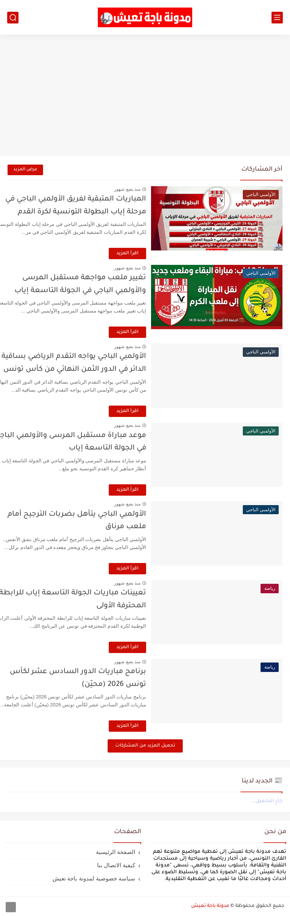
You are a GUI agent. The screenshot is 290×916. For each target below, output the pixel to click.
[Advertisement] (145, 95)
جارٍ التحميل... (266, 801)
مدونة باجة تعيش (210, 906)
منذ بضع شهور (144, 189)
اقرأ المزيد (145, 253)
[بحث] (13, 17)
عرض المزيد (25, 169)
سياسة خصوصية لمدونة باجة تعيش (93, 878)
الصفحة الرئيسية (115, 852)
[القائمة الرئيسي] (277, 17)
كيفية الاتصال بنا (116, 865)
